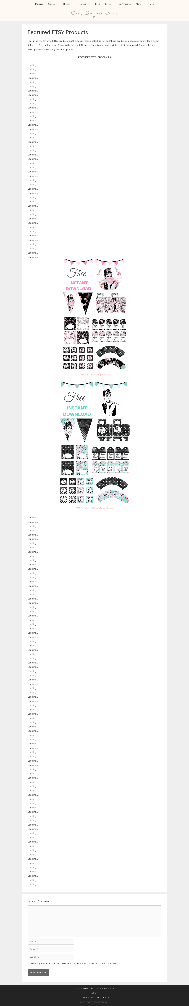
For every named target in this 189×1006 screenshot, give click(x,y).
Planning (39, 4)
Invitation (86, 4)
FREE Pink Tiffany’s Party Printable (94, 374)
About (94, 993)
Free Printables (124, 4)
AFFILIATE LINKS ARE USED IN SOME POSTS (94, 988)
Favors (108, 4)
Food (97, 4)
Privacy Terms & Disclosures (94, 998)
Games (54, 4)
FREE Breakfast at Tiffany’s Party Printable (94, 508)
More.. (141, 4)
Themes (69, 4)
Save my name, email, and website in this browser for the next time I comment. (74, 963)
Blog (152, 4)
